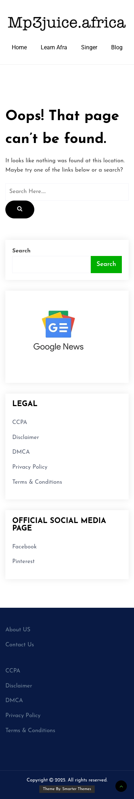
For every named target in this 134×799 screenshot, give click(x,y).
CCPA (19, 422)
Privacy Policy (29, 467)
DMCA (21, 452)
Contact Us (19, 645)
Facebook (24, 547)
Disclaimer (25, 437)
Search (21, 251)
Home (19, 47)
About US (17, 630)
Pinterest (23, 561)
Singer (89, 47)
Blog (117, 47)
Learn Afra (54, 47)
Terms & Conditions (37, 482)
